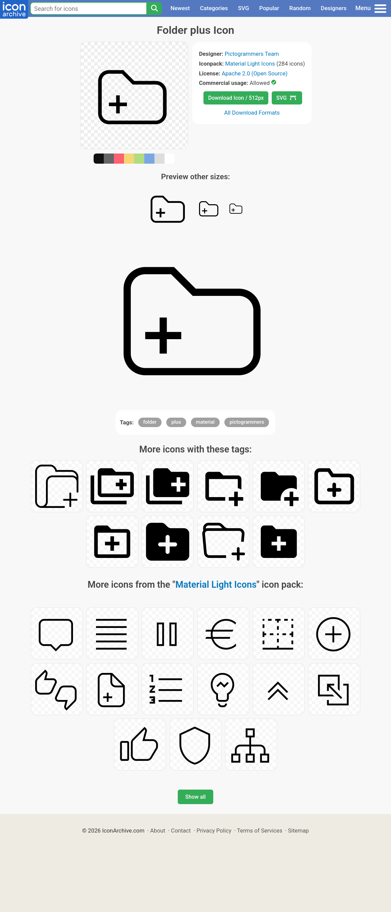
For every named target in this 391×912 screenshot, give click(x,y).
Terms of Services (259, 830)
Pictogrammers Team (252, 53)
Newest (180, 8)
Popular (269, 8)
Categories (214, 8)
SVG (243, 8)
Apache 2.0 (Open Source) (255, 73)
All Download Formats (252, 112)
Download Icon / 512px (236, 98)
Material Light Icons (250, 63)
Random (300, 8)
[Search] (154, 8)
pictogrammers (246, 422)
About (157, 830)
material (205, 422)
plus (176, 422)
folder (149, 422)
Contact (181, 830)
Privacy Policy (213, 830)
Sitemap (298, 830)
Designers (333, 8)
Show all (195, 797)
